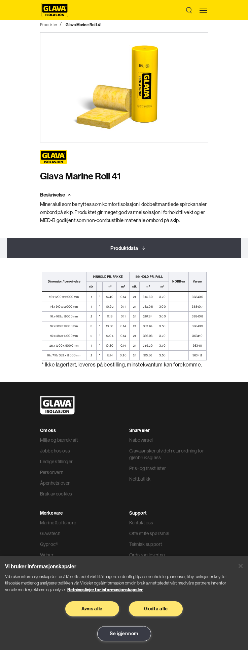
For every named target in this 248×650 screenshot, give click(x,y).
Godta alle (156, 609)
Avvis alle (92, 609)
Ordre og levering (147, 555)
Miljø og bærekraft (59, 440)
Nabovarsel (141, 440)
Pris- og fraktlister (147, 468)
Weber (47, 555)
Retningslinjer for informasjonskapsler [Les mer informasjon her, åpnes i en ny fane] (105, 589)
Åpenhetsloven (55, 483)
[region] (124, 603)
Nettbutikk (140, 479)
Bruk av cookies (56, 494)
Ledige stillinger (56, 462)
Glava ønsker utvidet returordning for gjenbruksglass (166, 454)
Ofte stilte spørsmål (149, 533)
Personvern (52, 472)
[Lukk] (240, 566)
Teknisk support (145, 544)
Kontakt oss (141, 523)
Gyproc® (49, 544)
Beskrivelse (52, 194)
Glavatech (50, 533)
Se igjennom (124, 634)
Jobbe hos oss (55, 451)
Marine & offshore (58, 523)
